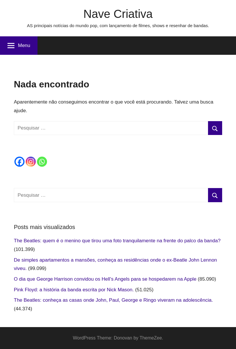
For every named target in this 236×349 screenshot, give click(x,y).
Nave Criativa (118, 13)
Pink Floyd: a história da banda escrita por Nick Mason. (74, 289)
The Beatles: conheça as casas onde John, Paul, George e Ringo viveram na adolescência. (113, 300)
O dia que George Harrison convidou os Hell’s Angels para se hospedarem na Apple (105, 279)
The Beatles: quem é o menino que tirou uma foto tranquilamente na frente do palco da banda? (117, 240)
